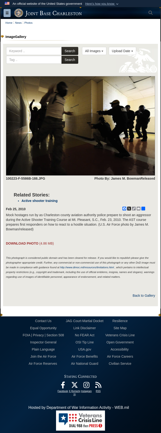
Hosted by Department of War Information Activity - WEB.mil (78, 408)
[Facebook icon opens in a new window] (63, 386)
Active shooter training (39, 201)
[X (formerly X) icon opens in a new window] (75, 386)
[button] (102, 3)
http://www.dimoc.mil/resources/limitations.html (87, 267)
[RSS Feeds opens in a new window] (98, 386)
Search (70, 51)
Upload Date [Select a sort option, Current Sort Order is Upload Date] (122, 51)
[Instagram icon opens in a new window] (86, 386)
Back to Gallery (144, 295)
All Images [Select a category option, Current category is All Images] (94, 51)
